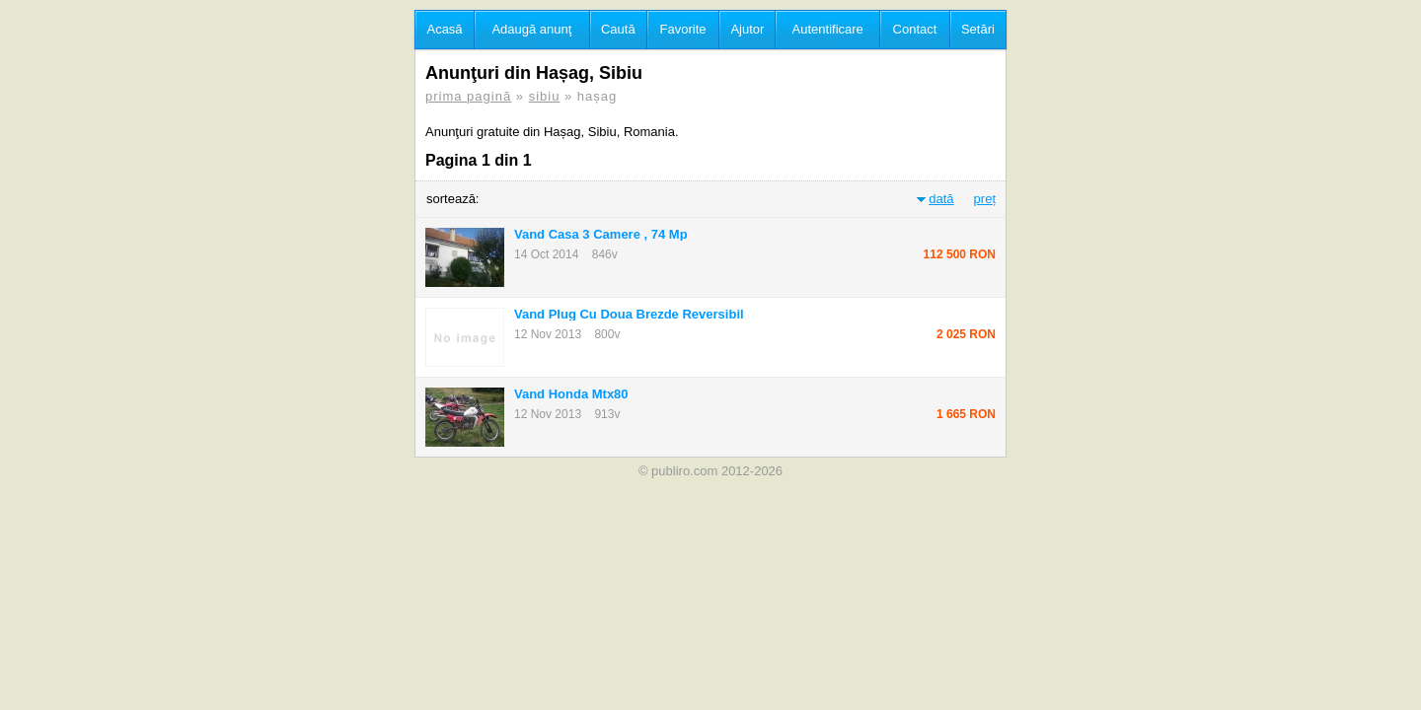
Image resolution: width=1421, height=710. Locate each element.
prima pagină (468, 96)
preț (985, 198)
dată (941, 198)
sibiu (545, 96)
